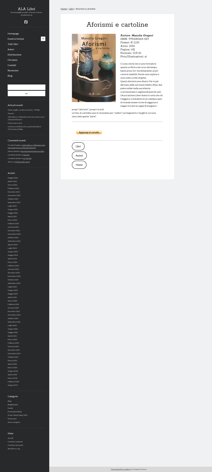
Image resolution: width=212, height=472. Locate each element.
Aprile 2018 (12, 374)
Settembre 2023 (14, 283)
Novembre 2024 (14, 234)
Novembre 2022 (14, 315)
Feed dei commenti (15, 445)
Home (64, 8)
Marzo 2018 (12, 378)
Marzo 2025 (12, 220)
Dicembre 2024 (14, 230)
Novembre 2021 (14, 353)
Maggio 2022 (13, 332)
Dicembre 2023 (14, 273)
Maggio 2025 (13, 213)
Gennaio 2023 (13, 308)
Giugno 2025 (13, 209)
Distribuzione (14, 54)
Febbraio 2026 (13, 188)
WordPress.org (14, 449)
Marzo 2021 (12, 360)
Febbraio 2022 (13, 343)
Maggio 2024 (13, 255)
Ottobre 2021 (13, 357)
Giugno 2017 (13, 385)
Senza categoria (14, 422)
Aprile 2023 (12, 297)
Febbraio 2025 (13, 223)
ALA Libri (26, 9)
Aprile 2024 (12, 259)
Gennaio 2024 (13, 269)
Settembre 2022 (14, 322)
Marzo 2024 (12, 262)
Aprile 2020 (12, 364)
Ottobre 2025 (13, 199)
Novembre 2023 (14, 276)
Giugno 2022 (13, 329)
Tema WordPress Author (120, 469)
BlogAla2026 (13, 404)
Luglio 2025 (12, 206)
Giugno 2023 (13, 290)
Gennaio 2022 (13, 346)
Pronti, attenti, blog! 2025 (17, 415)
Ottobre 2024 (13, 237)
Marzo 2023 (12, 301)
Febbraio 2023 (13, 304)
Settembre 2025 (14, 202)
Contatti (12, 65)
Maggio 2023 (13, 294)
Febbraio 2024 (13, 266)
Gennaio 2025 (13, 227)
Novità (10, 408)
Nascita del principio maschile (32, 151)
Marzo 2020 (12, 367)
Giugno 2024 (13, 251)
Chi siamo (12, 59)
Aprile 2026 (12, 181)
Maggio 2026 (13, 178)
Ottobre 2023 (13, 280)
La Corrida (27, 158)
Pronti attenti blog (14, 412)
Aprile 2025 (12, 216)
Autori (11, 49)
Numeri (11, 113)
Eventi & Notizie (16, 38)
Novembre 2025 (14, 195)
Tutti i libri (13, 44)
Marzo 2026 (12, 185)
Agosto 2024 (13, 244)
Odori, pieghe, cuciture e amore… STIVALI (24, 110)
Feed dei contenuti (15, 442)
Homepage (13, 33)
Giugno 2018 (13, 371)
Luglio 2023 (12, 287)
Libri (71, 8)
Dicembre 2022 (14, 311)
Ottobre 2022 (13, 318)
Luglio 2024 (12, 248)
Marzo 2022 (12, 339)
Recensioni (13, 70)
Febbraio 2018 (13, 381)
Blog (10, 75)
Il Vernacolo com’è (15, 123)
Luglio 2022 (12, 325)
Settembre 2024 (14, 241)
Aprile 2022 (12, 336)
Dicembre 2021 (14, 350)
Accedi (10, 438)
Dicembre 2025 (14, 192)
